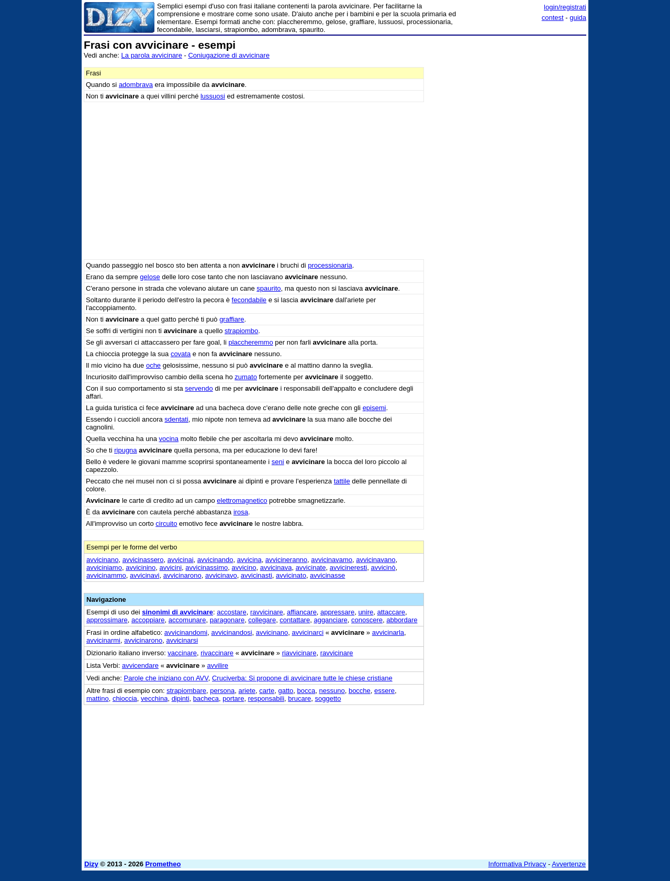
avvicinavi (144, 575)
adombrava (136, 85)
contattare (295, 620)
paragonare (227, 620)
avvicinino (140, 567)
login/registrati (565, 7)
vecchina (154, 698)
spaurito (268, 288)
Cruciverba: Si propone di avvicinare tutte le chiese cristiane (302, 678)
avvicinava (276, 567)
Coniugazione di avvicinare (228, 55)
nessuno (332, 691)
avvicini (170, 567)
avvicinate (311, 567)
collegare (262, 620)
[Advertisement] (507, 196)
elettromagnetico (242, 500)
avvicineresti (348, 567)
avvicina (249, 560)
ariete (247, 691)
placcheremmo (250, 342)
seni (278, 462)
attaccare (391, 612)
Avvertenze (569, 864)
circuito (166, 523)
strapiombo (241, 331)
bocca (306, 691)
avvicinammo (106, 575)
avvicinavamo (331, 560)
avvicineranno (286, 560)
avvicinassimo (206, 567)
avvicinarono (182, 575)
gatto (285, 691)
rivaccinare (216, 653)
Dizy (91, 864)
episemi (374, 408)
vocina (168, 439)
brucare (299, 698)
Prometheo (163, 864)
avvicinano (102, 560)
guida (578, 17)
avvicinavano (375, 560)
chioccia (125, 698)
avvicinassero (143, 560)
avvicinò (383, 567)
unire (365, 612)
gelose (150, 277)
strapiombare (186, 691)
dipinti (180, 698)
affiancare (302, 612)
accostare (231, 612)
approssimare (107, 620)
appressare (337, 612)
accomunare (187, 620)
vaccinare (182, 653)
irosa (240, 512)
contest (553, 17)
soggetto (328, 698)
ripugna (125, 450)
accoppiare (148, 620)
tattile (342, 481)
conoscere (367, 620)
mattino (97, 698)
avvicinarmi (103, 640)
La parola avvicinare (151, 55)
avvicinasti (256, 575)
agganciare (330, 620)
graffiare (231, 319)
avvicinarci (307, 632)
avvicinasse (327, 575)
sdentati (176, 419)
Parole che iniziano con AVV (166, 678)
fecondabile (249, 300)
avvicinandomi (185, 632)
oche (153, 365)
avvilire (217, 665)
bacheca (206, 698)
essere (384, 691)
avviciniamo (104, 567)
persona (222, 691)
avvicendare (140, 665)
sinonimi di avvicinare (177, 612)
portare (233, 698)
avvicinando (215, 560)
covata (181, 354)
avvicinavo (221, 575)
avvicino (244, 567)
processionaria (330, 265)
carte (266, 691)
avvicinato (291, 575)
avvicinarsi (182, 640)
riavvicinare (299, 653)
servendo (199, 388)
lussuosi (212, 96)
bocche (360, 691)
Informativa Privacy (517, 864)
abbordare (401, 620)
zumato (245, 377)
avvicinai (181, 560)
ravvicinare (266, 612)
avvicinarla (388, 632)
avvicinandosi (231, 632)
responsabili (266, 698)
